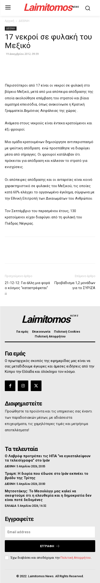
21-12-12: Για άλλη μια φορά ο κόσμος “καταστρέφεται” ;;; (27, 288)
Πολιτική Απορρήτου (75, 557)
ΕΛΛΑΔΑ (10, 505)
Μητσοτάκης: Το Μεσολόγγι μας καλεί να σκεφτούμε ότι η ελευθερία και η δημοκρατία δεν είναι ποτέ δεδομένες (48, 495)
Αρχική (9, 21)
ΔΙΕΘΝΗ (24, 21)
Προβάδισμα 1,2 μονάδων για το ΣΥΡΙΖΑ (74, 285)
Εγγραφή (50, 546)
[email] (50, 532)
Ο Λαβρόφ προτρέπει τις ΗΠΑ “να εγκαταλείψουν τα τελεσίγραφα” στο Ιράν (47, 458)
